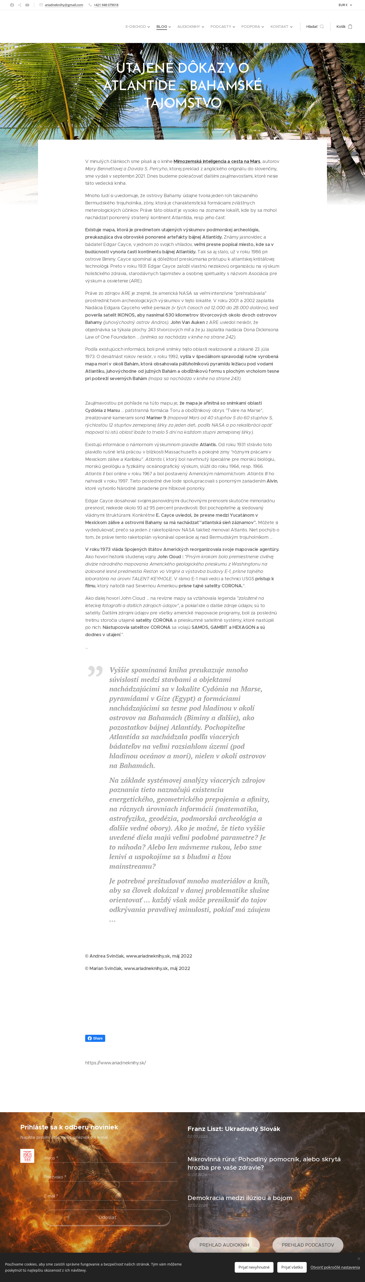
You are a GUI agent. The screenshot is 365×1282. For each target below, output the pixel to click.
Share (95, 1038)
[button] (315, 26)
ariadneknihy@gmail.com (64, 5)
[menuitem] (140, 26)
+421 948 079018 (106, 5)
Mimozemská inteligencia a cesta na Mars (217, 161)
